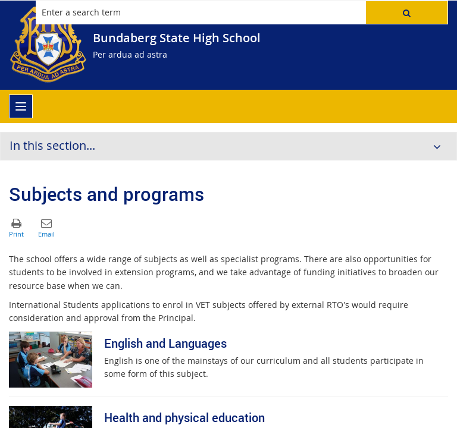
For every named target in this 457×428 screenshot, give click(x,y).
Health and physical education (184, 418)
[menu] (21, 106)
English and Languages (165, 343)
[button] (406, 12)
